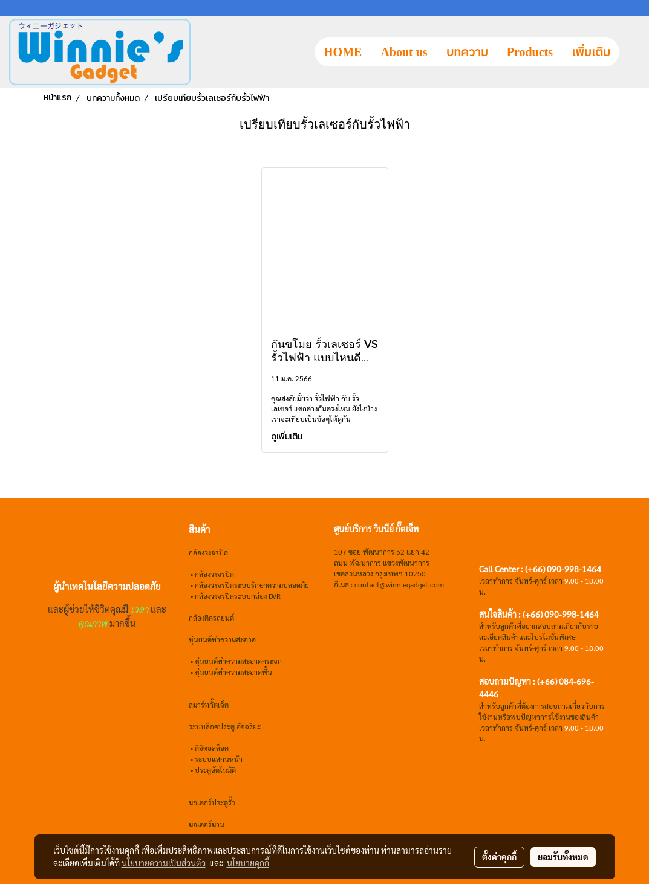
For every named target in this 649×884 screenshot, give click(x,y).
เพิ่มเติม (591, 52)
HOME (343, 52)
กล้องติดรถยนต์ (211, 617)
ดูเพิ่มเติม (287, 436)
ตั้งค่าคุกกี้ (499, 856)
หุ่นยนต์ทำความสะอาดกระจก (238, 661)
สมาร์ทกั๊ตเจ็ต (209, 704)
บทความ (467, 52)
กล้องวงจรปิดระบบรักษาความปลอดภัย (252, 585)
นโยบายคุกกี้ (248, 862)
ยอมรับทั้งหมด (563, 856)
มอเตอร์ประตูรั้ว (212, 802)
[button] (630, 52)
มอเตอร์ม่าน (206, 824)
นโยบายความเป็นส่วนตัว (164, 862)
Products (530, 52)
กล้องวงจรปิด (214, 574)
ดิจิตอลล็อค (212, 748)
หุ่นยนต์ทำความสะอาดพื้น (233, 672)
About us (403, 52)
